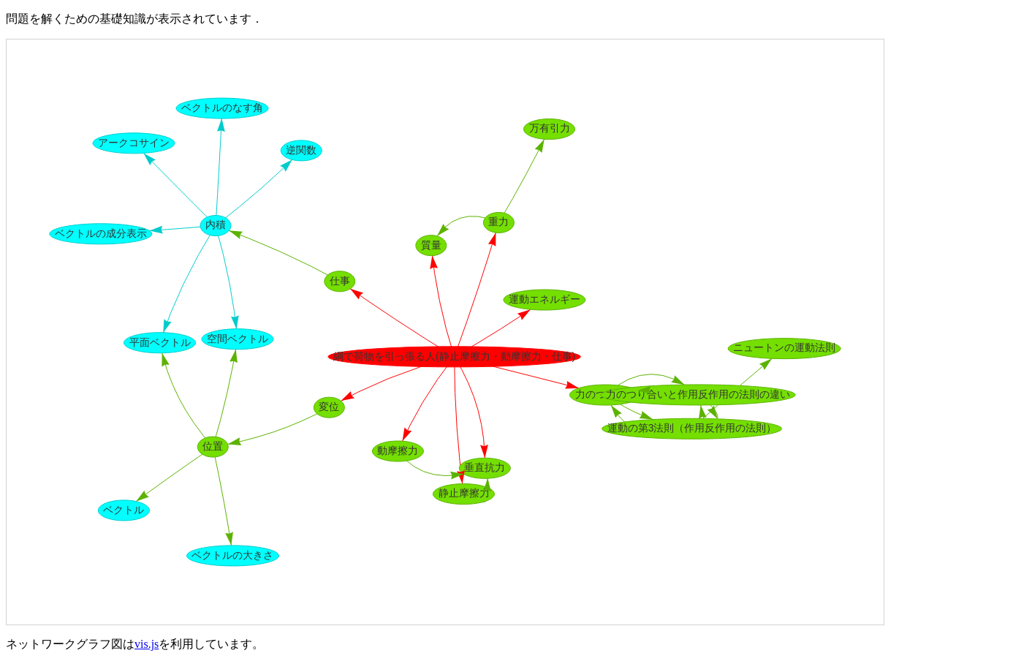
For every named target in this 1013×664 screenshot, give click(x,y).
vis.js (146, 644)
